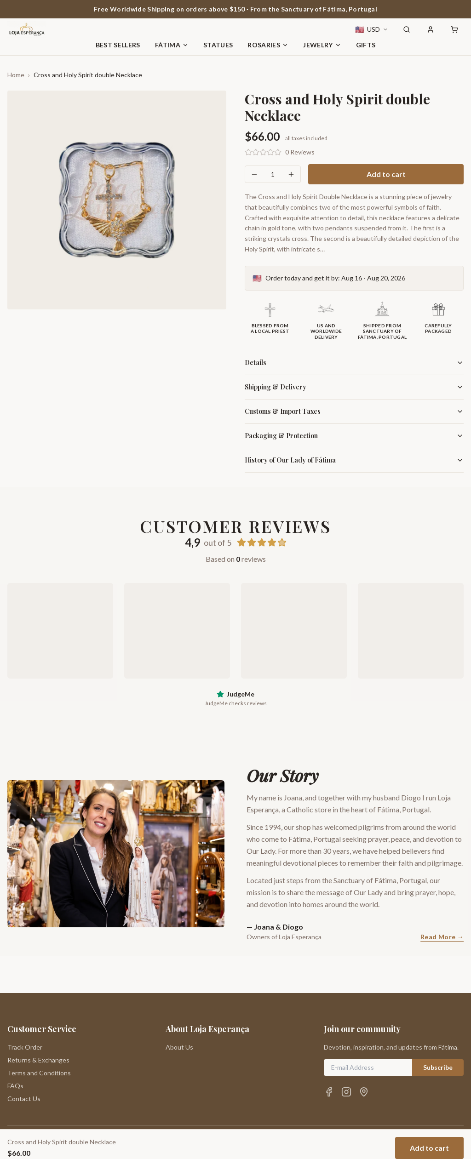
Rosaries (267, 45)
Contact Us (23, 1062)
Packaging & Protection (354, 435)
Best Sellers (118, 45)
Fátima (172, 45)
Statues (218, 45)
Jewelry (322, 45)
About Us (179, 1010)
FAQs (15, 1049)
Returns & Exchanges (38, 1023)
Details (354, 362)
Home (15, 75)
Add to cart (386, 174)
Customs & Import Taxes (354, 411)
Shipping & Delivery (354, 387)
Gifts (366, 45)
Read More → (442, 937)
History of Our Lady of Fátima (354, 460)
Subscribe (438, 1030)
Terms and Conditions (39, 1036)
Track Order (24, 1010)
